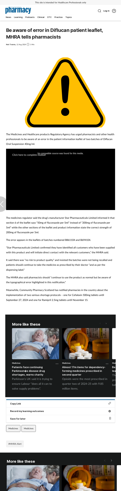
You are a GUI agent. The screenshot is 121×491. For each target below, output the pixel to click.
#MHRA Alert (14, 443)
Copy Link (60, 403)
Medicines (16, 363)
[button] (106, 323)
